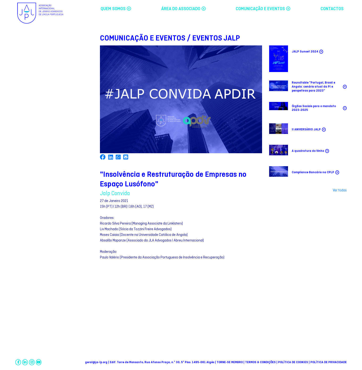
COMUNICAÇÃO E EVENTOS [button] (263, 9)
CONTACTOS (332, 9)
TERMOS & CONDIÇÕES (260, 362)
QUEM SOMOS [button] (116, 9)
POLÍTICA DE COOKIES (293, 362)
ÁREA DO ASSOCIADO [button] (183, 9)
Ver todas (340, 190)
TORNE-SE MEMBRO (230, 362)
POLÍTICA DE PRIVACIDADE (328, 362)
